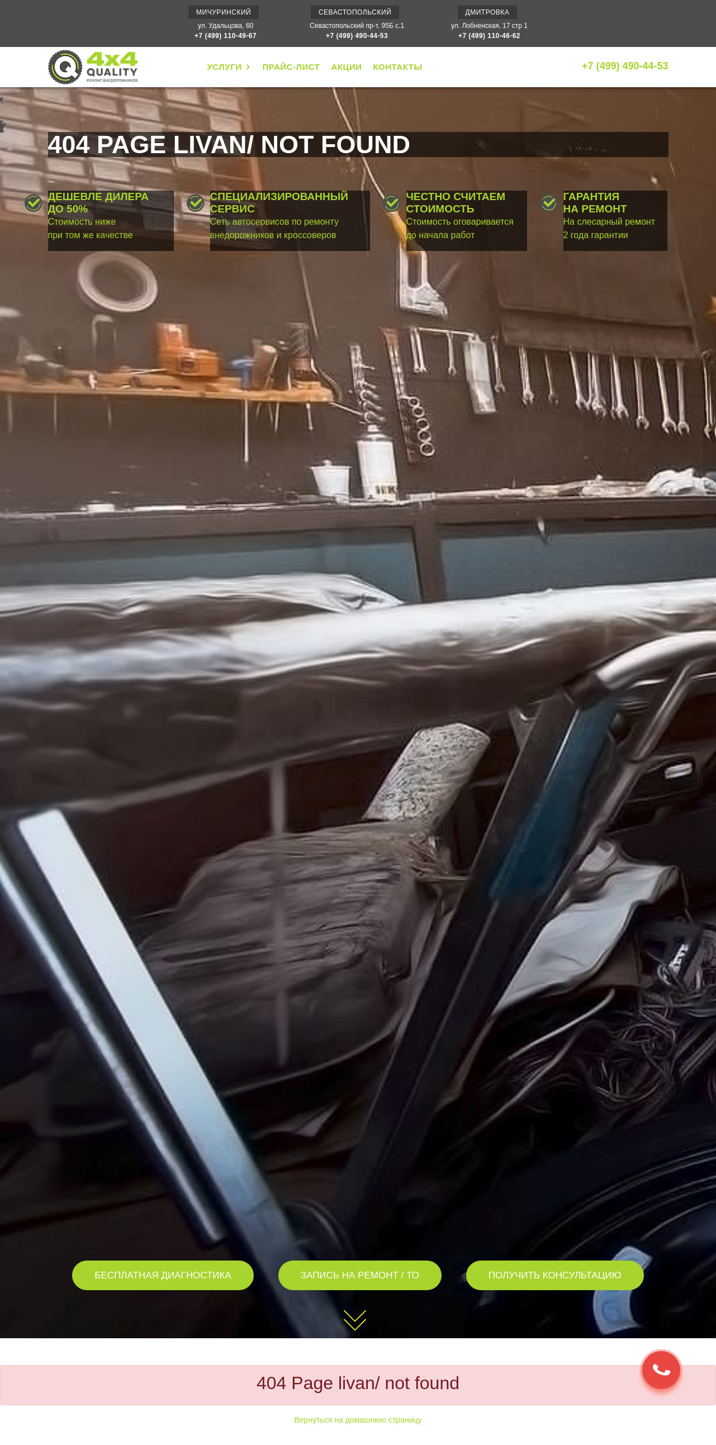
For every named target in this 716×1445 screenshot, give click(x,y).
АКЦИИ (346, 67)
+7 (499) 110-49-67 (226, 35)
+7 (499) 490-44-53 (357, 35)
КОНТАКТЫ (397, 67)
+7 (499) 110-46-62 (489, 35)
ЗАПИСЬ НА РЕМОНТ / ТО (360, 1275)
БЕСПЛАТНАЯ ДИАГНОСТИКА (162, 1275)
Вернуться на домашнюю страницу (358, 1419)
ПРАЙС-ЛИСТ (291, 67)
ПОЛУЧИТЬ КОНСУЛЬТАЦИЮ (555, 1275)
